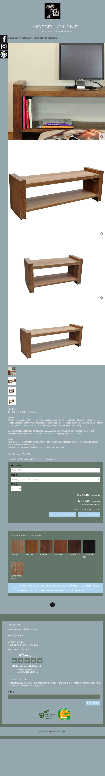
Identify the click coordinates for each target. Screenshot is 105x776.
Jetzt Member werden (91, 504)
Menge (14, 484)
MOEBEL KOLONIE (55, 27)
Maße (14, 475)
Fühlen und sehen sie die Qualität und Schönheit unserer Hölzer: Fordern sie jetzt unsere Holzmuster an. (59, 588)
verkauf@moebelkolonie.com (22, 629)
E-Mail (11, 692)
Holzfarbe (16, 465)
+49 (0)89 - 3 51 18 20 (19, 635)
